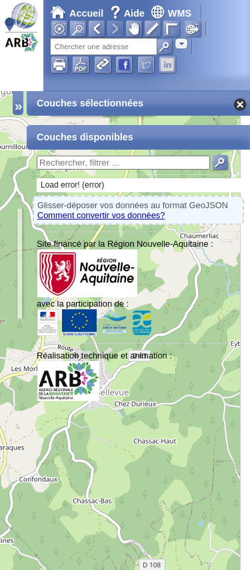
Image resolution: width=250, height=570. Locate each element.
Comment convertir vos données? (101, 215)
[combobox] (181, 43)
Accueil (76, 13)
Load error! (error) (72, 185)
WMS (171, 13)
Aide (128, 13)
